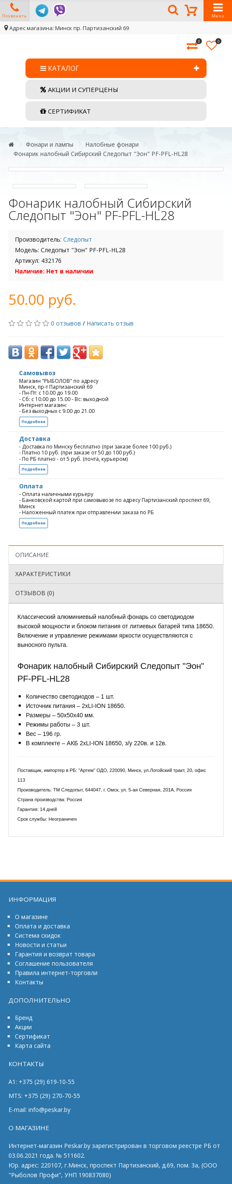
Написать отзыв (110, 323)
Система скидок (38, 935)
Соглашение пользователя (54, 963)
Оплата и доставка (42, 926)
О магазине (31, 917)
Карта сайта (32, 1046)
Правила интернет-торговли (56, 973)
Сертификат (32, 1036)
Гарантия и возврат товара (55, 954)
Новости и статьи (41, 945)
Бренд (23, 1018)
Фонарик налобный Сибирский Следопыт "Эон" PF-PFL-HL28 (101, 154)
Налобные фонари (112, 144)
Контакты (29, 982)
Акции (23, 1027)
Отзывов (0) (34, 593)
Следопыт (77, 239)
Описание (32, 555)
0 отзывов (66, 323)
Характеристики (42, 574)
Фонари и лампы (49, 144)
